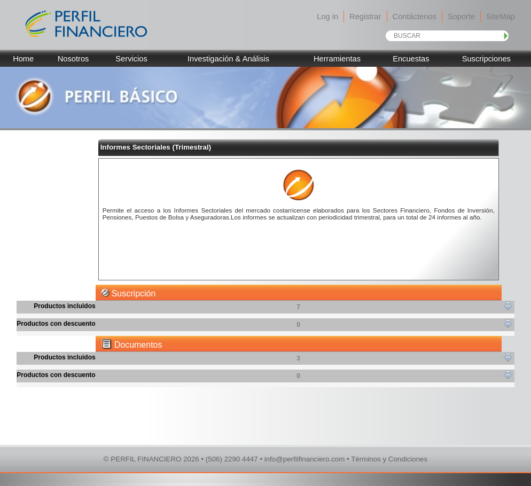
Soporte (461, 16)
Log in (327, 16)
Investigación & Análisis (228, 58)
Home (23, 58)
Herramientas (337, 58)
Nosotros (73, 58)
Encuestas (411, 58)
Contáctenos (414, 16)
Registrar (365, 16)
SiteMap (500, 16)
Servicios (131, 58)
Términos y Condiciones (389, 459)
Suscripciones (486, 58)
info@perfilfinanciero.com (304, 459)
